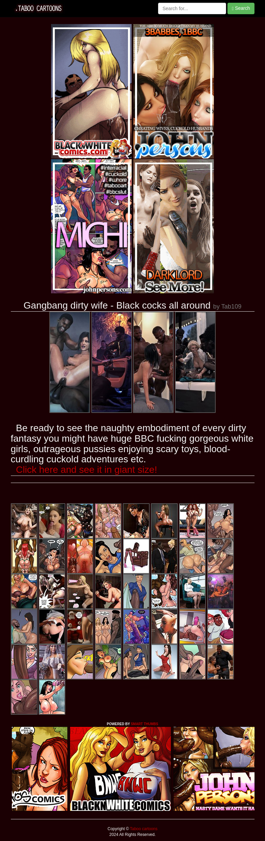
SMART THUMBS (144, 724)
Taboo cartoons (143, 828)
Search (241, 8)
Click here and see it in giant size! (86, 469)
